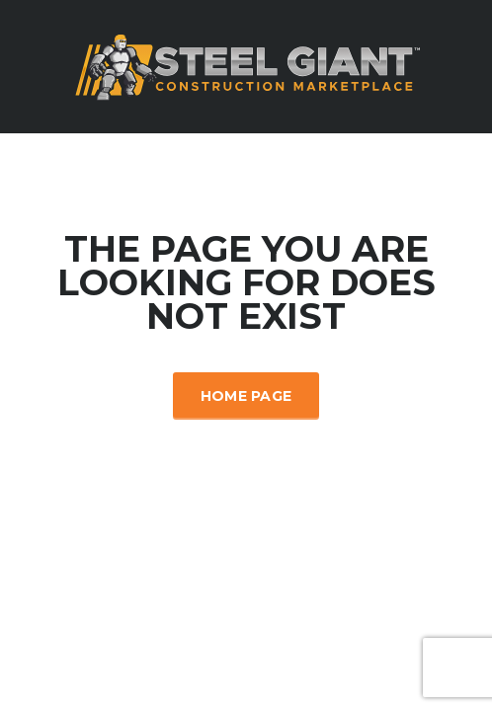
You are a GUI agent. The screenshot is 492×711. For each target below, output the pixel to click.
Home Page (246, 396)
